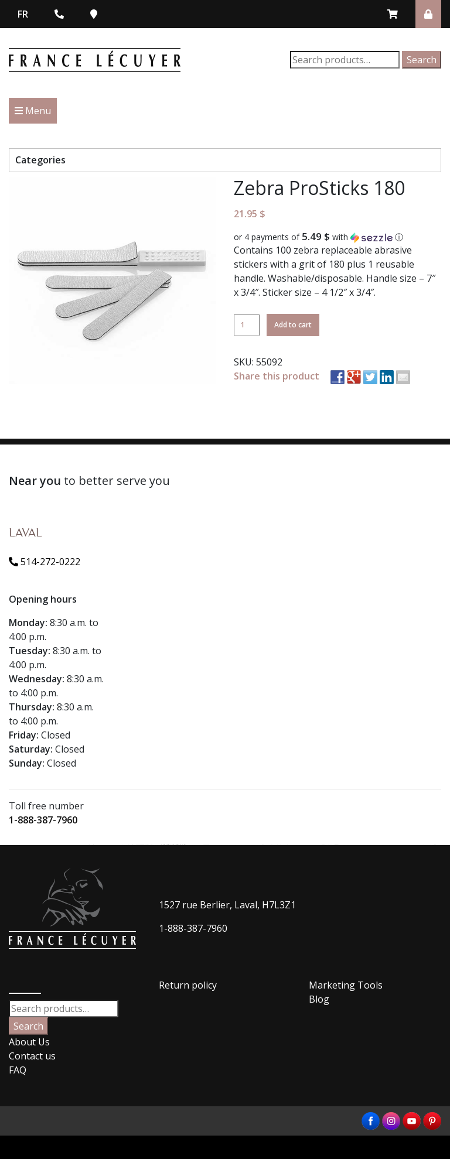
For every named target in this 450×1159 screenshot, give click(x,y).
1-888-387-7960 (43, 819)
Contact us (32, 1055)
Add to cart (293, 325)
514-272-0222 (44, 561)
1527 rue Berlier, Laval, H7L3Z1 (227, 904)
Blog (319, 999)
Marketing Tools (346, 985)
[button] (337, 237)
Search (422, 59)
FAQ (17, 1070)
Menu (33, 110)
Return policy (188, 985)
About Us (29, 1041)
